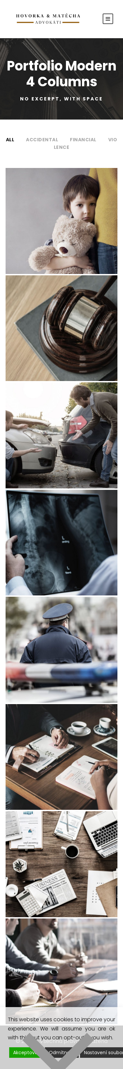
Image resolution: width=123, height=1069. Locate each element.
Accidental (42, 139)
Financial (83, 139)
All (10, 139)
